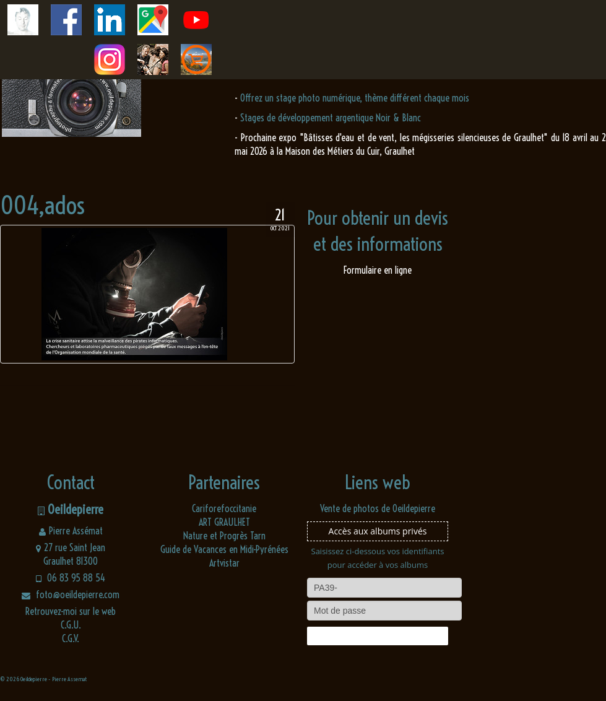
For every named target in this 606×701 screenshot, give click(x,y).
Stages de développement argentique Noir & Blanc (330, 117)
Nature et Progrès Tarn (224, 535)
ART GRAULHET (224, 522)
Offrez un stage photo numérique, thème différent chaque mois (354, 98)
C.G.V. (70, 638)
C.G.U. (71, 625)
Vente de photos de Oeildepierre (377, 508)
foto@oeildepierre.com (70, 594)
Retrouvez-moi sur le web (70, 611)
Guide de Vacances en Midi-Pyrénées (224, 549)
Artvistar (224, 563)
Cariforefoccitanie (224, 508)
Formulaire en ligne (378, 270)
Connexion (377, 636)
